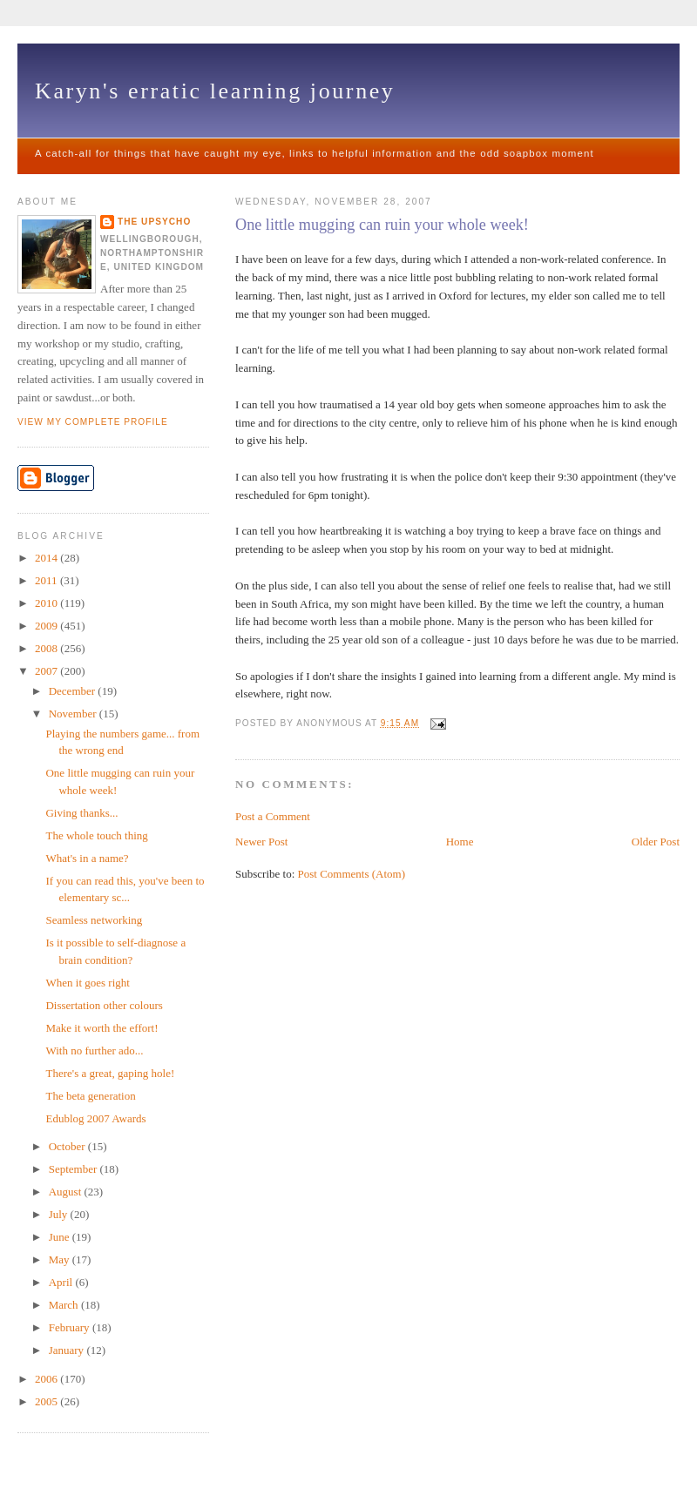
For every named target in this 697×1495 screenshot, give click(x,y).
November (74, 713)
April (62, 1282)
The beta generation (90, 1095)
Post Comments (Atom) (352, 873)
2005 (47, 1401)
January (68, 1350)
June (60, 1236)
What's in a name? (86, 858)
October (68, 1146)
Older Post (656, 841)
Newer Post (261, 841)
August (67, 1191)
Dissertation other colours (103, 1005)
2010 (47, 602)
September (74, 1168)
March (65, 1304)
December (73, 690)
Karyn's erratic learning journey (215, 91)
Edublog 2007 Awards (95, 1118)
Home (460, 841)
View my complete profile (92, 422)
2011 (47, 580)
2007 (47, 670)
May (60, 1259)
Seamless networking (93, 919)
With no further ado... (94, 1050)
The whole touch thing (96, 835)
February (70, 1327)
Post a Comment (272, 816)
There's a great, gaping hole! (109, 1073)
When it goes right (87, 982)
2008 (47, 648)
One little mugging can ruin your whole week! (382, 224)
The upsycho (154, 221)
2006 (47, 1378)
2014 (47, 557)
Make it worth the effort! (101, 1027)
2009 (47, 625)
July (60, 1214)
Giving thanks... (81, 812)
